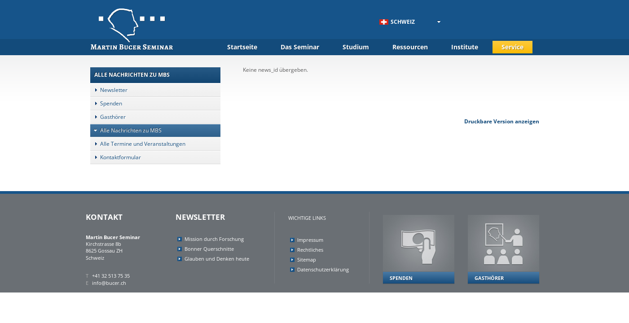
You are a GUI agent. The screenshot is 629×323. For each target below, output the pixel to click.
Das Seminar (300, 47)
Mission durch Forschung (214, 239)
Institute (464, 47)
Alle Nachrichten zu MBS (126, 130)
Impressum (310, 239)
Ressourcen (410, 47)
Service (512, 47)
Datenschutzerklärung (323, 269)
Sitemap (306, 259)
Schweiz (397, 22)
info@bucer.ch (109, 282)
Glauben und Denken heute (217, 258)
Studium (356, 47)
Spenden (106, 103)
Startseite (242, 47)
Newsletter (109, 90)
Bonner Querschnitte (209, 248)
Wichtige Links (307, 217)
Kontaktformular (115, 157)
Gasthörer (108, 117)
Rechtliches (310, 249)
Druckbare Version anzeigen (501, 121)
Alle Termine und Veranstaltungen (137, 144)
